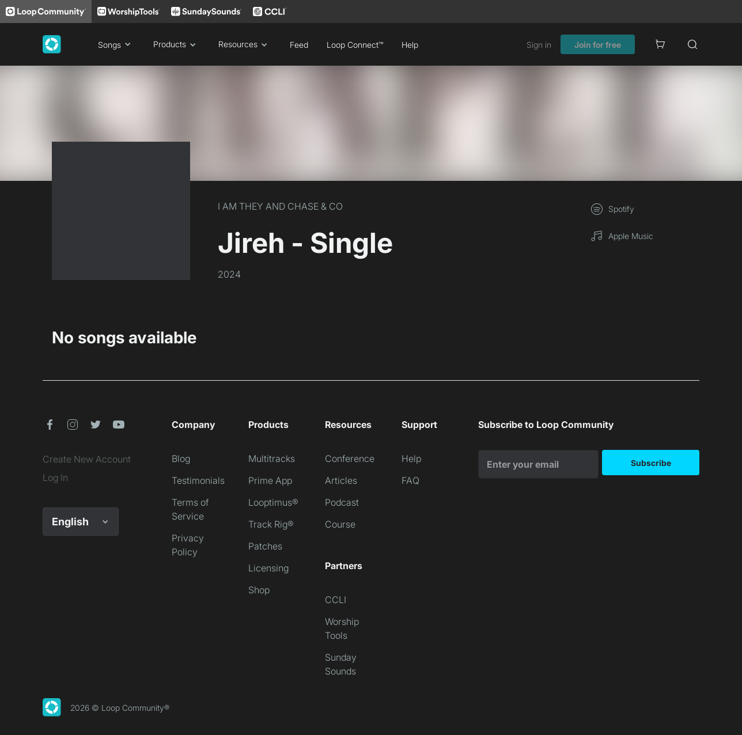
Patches (265, 546)
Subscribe (651, 463)
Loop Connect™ (355, 45)
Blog (181, 458)
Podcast (342, 502)
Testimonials (198, 480)
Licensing (268, 568)
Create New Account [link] (87, 459)
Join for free (597, 45)
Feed (299, 45)
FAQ (410, 480)
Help (410, 45)
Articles (341, 480)
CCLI (335, 599)
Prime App (270, 480)
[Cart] (660, 44)
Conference (349, 458)
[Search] (692, 44)
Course (340, 524)
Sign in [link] (539, 45)
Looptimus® (273, 502)
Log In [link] (55, 477)
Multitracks (271, 458)
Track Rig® (271, 524)
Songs (116, 44)
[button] (49, 424)
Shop (259, 590)
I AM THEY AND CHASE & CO (280, 206)
